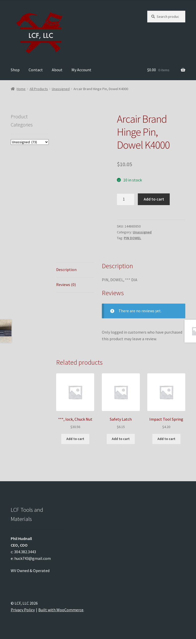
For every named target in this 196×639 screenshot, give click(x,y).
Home (21, 89)
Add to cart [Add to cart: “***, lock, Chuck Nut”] (75, 438)
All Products (39, 89)
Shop (15, 69)
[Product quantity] (125, 199)
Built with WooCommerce (60, 609)
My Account (81, 69)
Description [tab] (66, 269)
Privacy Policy (23, 609)
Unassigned (61, 89)
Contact (36, 69)
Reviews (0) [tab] (66, 284)
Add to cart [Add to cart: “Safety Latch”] (121, 438)
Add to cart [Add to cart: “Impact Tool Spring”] (166, 438)
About (57, 69)
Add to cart (154, 199)
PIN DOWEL (132, 238)
